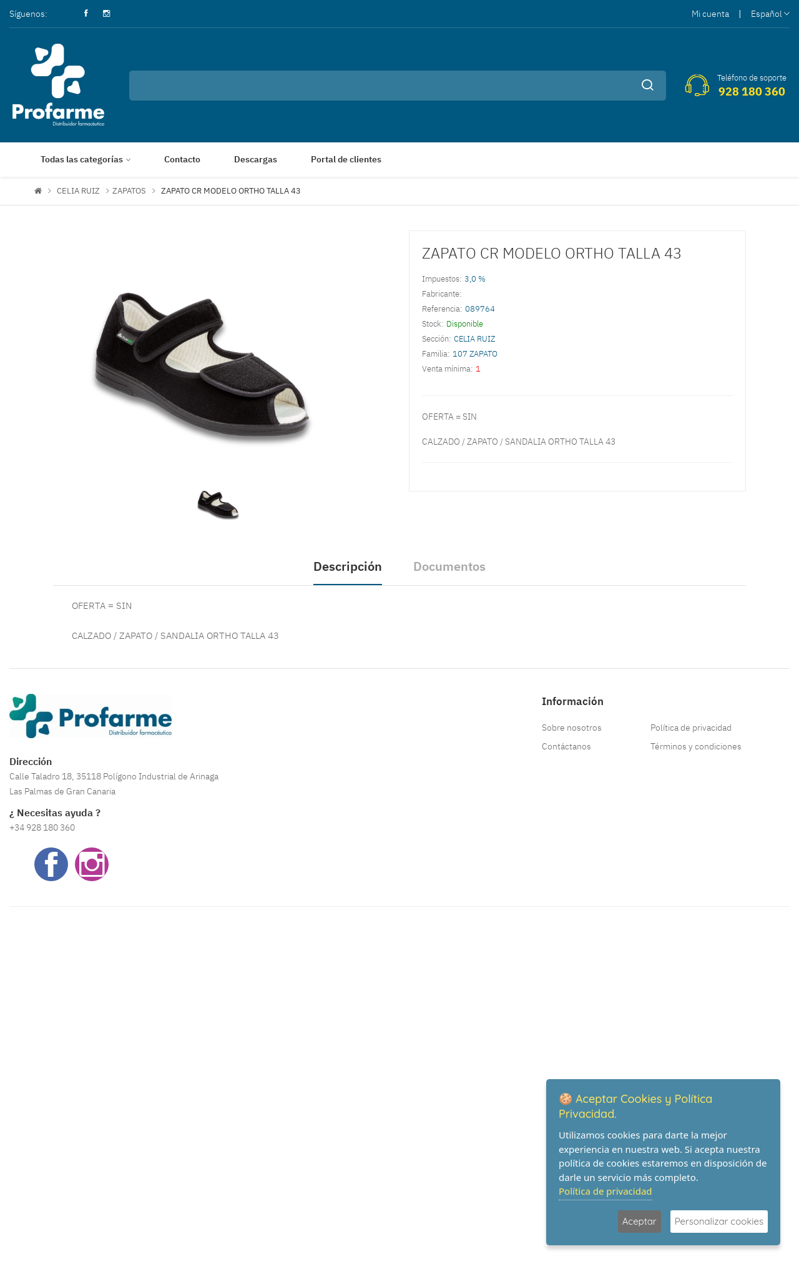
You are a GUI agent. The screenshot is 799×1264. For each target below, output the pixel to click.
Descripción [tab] (347, 566)
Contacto (182, 159)
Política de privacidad (691, 727)
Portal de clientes (346, 159)
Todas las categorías (82, 159)
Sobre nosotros (572, 727)
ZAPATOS (129, 190)
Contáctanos (566, 746)
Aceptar (639, 1221)
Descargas (255, 159)
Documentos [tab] (449, 566)
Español (770, 13)
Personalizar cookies (719, 1221)
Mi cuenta (710, 13)
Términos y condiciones (696, 746)
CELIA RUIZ (78, 190)
